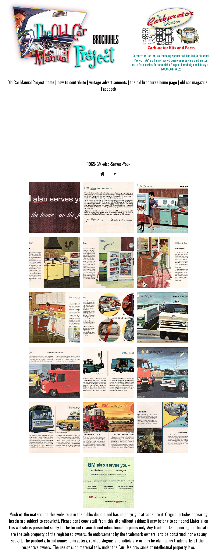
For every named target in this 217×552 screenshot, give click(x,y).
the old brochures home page (153, 82)
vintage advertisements (108, 82)
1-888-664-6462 (171, 69)
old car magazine (193, 82)
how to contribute (71, 82)
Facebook (108, 88)
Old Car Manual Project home (30, 82)
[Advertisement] (108, 129)
